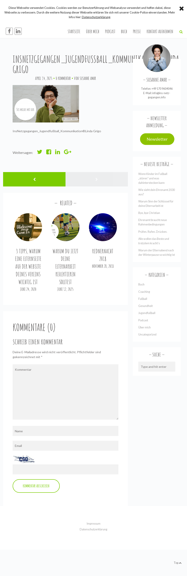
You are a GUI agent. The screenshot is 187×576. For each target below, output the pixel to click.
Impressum (93, 523)
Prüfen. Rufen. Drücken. (152, 231)
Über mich (92, 31)
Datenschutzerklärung (93, 529)
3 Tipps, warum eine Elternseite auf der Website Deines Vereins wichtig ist (28, 266)
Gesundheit (145, 306)
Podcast (110, 31)
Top (177, 562)
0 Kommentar (63, 78)
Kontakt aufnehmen (160, 31)
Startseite (74, 31)
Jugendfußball (146, 313)
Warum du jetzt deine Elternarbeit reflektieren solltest (65, 266)
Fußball (142, 299)
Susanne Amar (88, 78)
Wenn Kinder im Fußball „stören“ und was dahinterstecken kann (152, 178)
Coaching (144, 291)
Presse (137, 31)
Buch (124, 31)
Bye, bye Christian (149, 213)
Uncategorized (147, 334)
